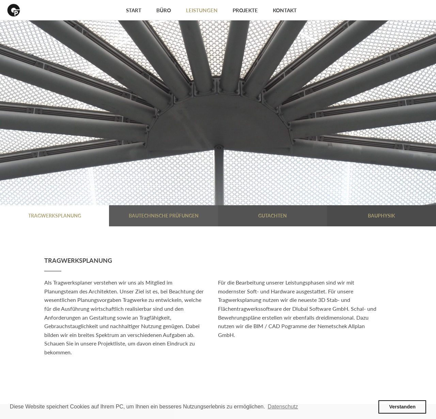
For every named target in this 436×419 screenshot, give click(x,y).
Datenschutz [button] (283, 406)
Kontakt (285, 10)
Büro (163, 10)
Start (133, 10)
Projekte (245, 10)
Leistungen (202, 10)
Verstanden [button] (402, 406)
